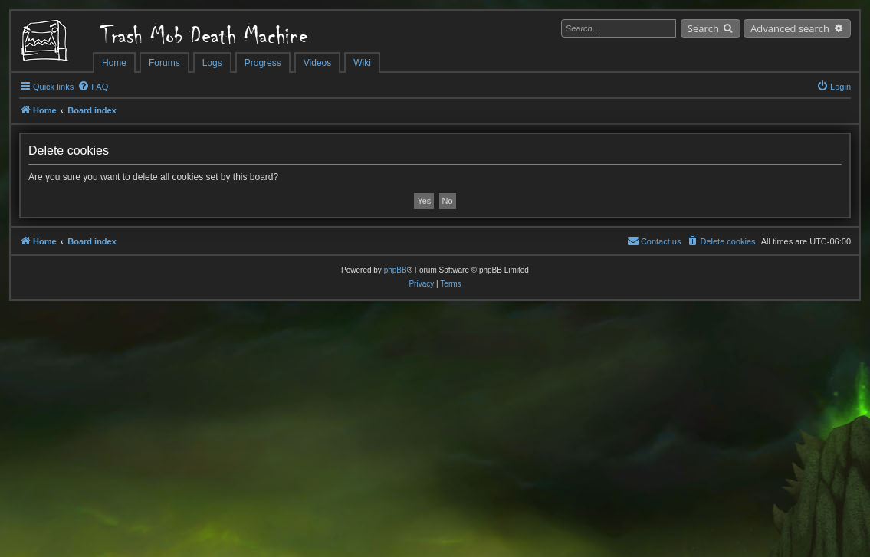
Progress (263, 62)
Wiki (362, 62)
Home (114, 62)
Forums (164, 62)
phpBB (395, 270)
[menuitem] (92, 86)
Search (703, 28)
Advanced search (789, 28)
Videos (317, 62)
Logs (212, 62)
